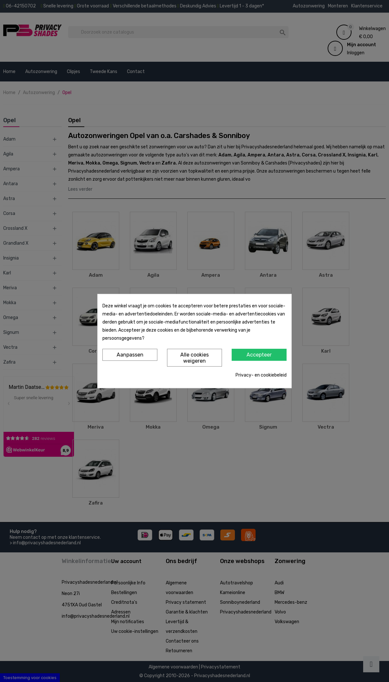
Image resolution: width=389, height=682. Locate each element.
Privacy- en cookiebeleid (261, 375)
